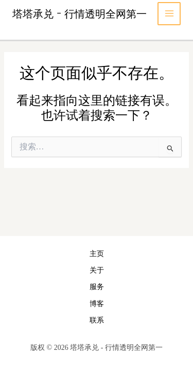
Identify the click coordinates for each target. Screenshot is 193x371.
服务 (97, 287)
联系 (97, 320)
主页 (97, 254)
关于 (97, 270)
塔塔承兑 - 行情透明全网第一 (79, 13)
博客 (97, 304)
